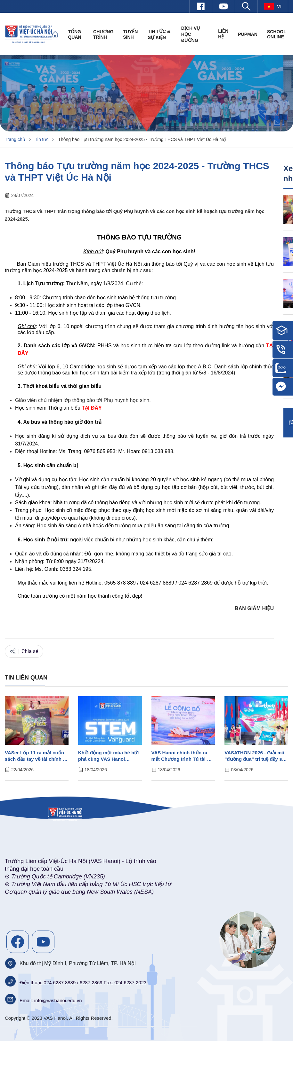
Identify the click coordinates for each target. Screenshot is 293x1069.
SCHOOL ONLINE (276, 34)
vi (272, 6)
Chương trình (103, 34)
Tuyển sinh (130, 34)
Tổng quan (74, 34)
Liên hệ (223, 33)
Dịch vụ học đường (190, 34)
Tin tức (42, 139)
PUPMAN (247, 34)
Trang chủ (15, 139)
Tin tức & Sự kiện (159, 34)
